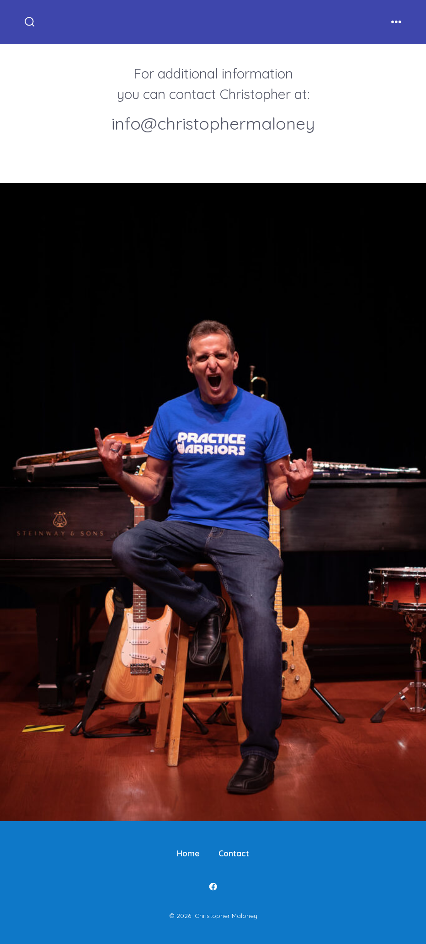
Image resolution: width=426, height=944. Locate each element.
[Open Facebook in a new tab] (213, 886)
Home (188, 853)
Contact (233, 853)
